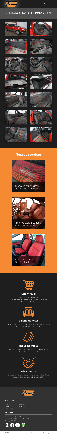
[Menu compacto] (49, 4)
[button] (44, 4)
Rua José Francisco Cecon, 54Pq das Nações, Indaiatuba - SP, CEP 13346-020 (17, 417)
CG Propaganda (47, 433)
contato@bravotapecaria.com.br (13, 422)
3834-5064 (13, 420)
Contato (21, 404)
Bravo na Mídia (9, 408)
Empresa (7, 404)
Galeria (7, 406)
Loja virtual (22, 406)
